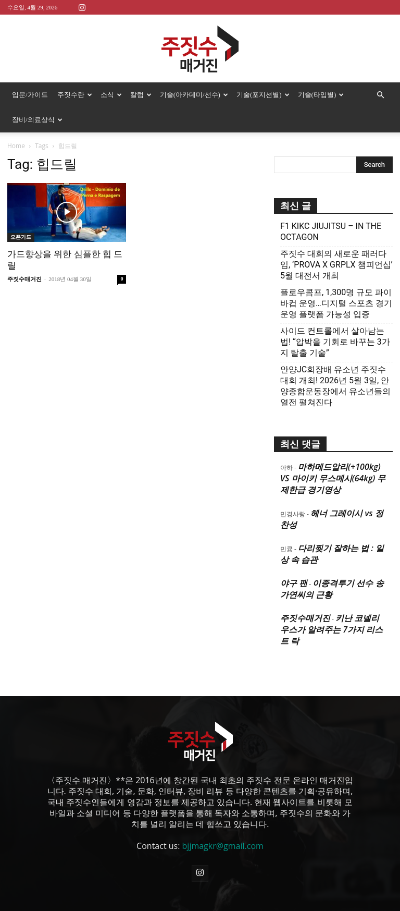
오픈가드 (20, 237)
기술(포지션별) (263, 95)
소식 (111, 95)
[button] (380, 95)
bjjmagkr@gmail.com (223, 846)
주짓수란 (74, 95)
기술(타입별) (321, 95)
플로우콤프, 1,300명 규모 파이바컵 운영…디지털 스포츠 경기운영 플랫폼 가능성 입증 (336, 303)
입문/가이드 (30, 95)
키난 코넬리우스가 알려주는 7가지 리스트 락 (331, 629)
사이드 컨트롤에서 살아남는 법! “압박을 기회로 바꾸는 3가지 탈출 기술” (335, 342)
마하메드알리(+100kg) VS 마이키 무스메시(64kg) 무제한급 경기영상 (332, 478)
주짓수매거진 (24, 279)
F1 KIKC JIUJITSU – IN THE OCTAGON (330, 231)
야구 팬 (293, 583)
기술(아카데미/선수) (194, 95)
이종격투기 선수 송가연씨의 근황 (332, 588)
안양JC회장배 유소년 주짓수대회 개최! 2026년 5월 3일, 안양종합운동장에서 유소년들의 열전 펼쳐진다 (335, 386)
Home (16, 145)
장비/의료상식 (37, 120)
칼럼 (141, 95)
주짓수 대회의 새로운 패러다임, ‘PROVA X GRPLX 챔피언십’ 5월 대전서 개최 (336, 265)
